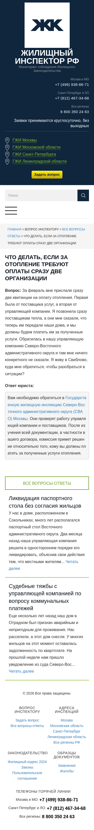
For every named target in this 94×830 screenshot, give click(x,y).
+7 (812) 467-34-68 (72, 98)
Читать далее (21, 671)
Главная (14, 229)
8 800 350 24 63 (74, 112)
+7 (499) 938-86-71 (72, 84)
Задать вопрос (47, 174)
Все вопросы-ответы (47, 483)
